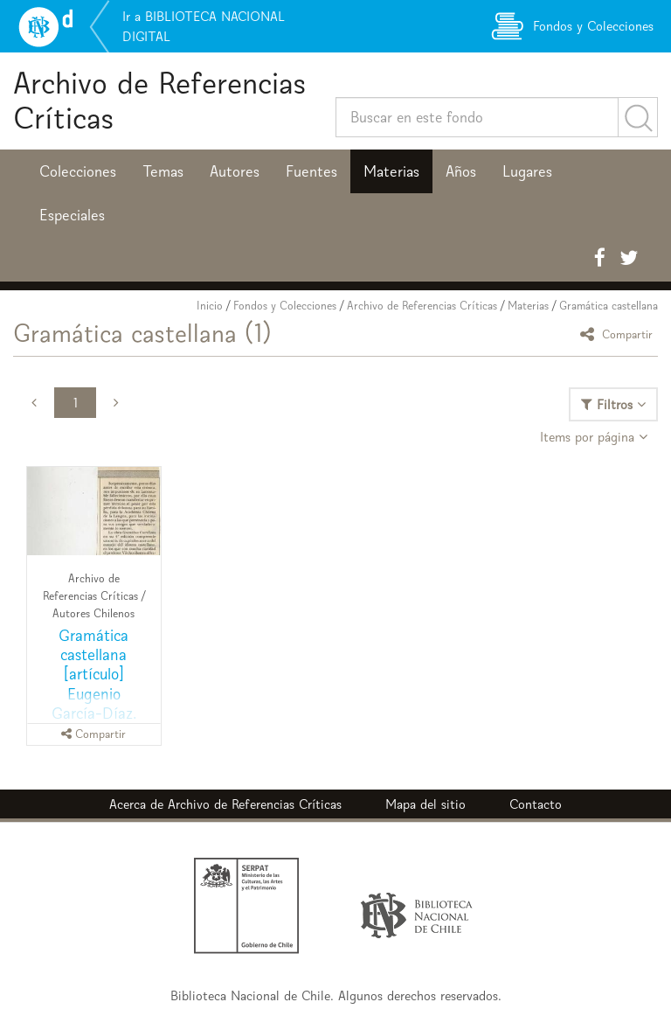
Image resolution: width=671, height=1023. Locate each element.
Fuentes (311, 171)
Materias (391, 171)
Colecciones (77, 171)
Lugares (527, 171)
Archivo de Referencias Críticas (159, 100)
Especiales (72, 215)
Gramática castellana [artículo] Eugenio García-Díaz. (94, 673)
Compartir (619, 333)
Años (461, 171)
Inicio (210, 305)
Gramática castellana (608, 305)
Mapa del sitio (425, 804)
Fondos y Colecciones (284, 305)
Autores (234, 171)
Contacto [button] (535, 804)
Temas (162, 171)
